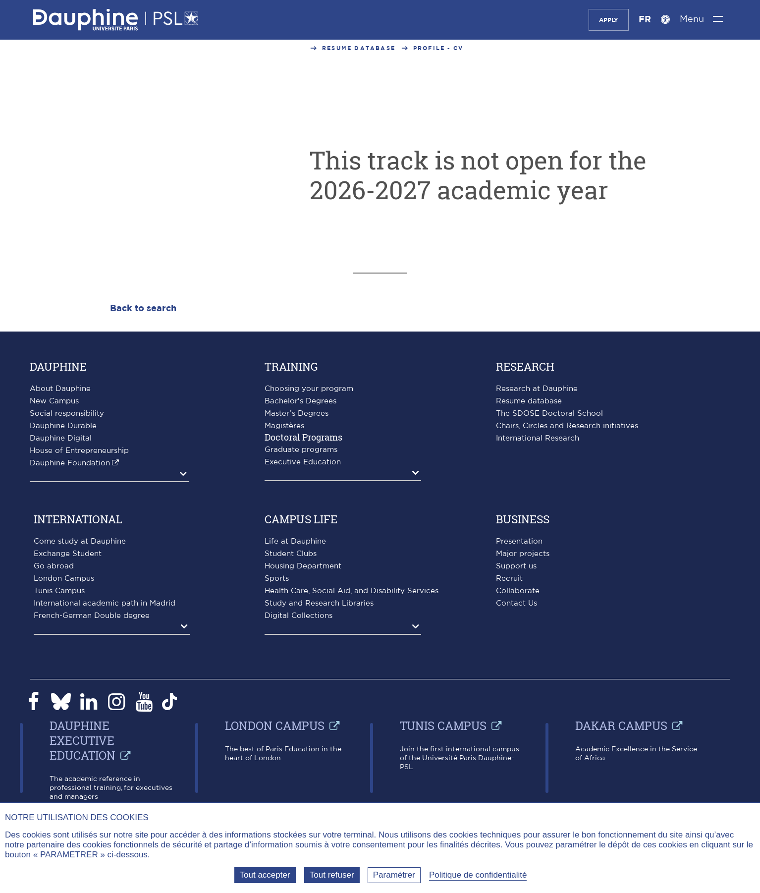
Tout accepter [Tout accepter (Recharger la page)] (265, 875)
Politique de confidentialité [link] (478, 875)
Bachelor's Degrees (300, 401)
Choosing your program (309, 388)
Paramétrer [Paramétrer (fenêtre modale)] (394, 875)
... (301, 48)
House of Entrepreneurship (79, 450)
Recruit (509, 578)
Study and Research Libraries (319, 603)
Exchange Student (68, 554)
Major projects (522, 554)
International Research (537, 438)
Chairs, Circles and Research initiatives (567, 426)
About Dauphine (60, 388)
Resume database (358, 48)
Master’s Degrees (296, 413)
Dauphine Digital (61, 438)
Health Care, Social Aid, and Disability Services (351, 591)
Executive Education (303, 462)
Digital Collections (298, 615)
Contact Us (516, 603)
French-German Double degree (92, 615)
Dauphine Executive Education (82, 740)
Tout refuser (332, 875)
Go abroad (54, 566)
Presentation (519, 541)
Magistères (284, 426)
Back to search (143, 308)
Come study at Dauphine (80, 541)
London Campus (64, 578)
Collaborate (518, 591)
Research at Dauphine (537, 388)
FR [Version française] (645, 19)
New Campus (54, 401)
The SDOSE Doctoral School (549, 413)
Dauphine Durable (63, 426)
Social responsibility (67, 413)
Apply (608, 20)
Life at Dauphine (295, 541)
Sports (277, 578)
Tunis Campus (59, 591)
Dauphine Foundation (70, 463)
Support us (516, 566)
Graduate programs (301, 449)
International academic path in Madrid (104, 603)
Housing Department (303, 566)
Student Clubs (291, 554)
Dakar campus (621, 725)
